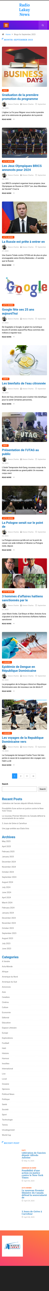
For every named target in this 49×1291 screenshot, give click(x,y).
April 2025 (6, 846)
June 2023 (6, 948)
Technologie (7, 1120)
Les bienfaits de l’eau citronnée (24, 383)
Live (3, 1074)
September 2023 (9, 933)
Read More (8, 119)
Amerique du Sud (9, 982)
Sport (4, 1114)
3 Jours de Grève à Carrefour (14, 823)
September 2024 (9, 877)
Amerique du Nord (10, 977)
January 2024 (8, 913)
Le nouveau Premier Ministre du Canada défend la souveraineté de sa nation (23, 817)
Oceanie (5, 1084)
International (7, 1068)
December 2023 (9, 918)
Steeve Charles (13, 104)
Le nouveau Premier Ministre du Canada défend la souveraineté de (34, 1194)
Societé (5, 1109)
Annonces (6, 987)
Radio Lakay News (24, 10)
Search (5, 784)
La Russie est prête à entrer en (23, 242)
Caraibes (7, 662)
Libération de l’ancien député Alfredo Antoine (21, 803)
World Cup (6, 1135)
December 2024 (9, 862)
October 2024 (8, 872)
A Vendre (6, 961)
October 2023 (8, 928)
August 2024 (7, 882)
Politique (6, 1099)
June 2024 (6, 892)
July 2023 (6, 943)
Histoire (5, 1053)
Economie (6, 1012)
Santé (5, 379)
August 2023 (7, 938)
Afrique (5, 971)
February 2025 (8, 851)
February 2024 (8, 908)
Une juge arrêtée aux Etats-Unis (15, 828)
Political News (8, 1094)
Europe (5, 1033)
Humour (5, 1058)
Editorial (5, 1017)
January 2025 (8, 856)
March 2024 (7, 902)
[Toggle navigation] (6, 25)
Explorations (7, 1038)
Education (6, 1023)
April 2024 (6, 897)
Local (4, 1079)
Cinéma (5, 1002)
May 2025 (6, 841)
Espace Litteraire (9, 1028)
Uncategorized (8, 1130)
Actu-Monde (8, 161)
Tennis (5, 1125)
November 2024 (9, 867)
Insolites (5, 1063)
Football (5, 1043)
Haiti (5, 90)
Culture (5, 1007)
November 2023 (9, 923)
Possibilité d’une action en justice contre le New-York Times (32, 1174)
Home (8, 34)
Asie (4, 992)
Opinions (6, 1089)
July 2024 (6, 887)
